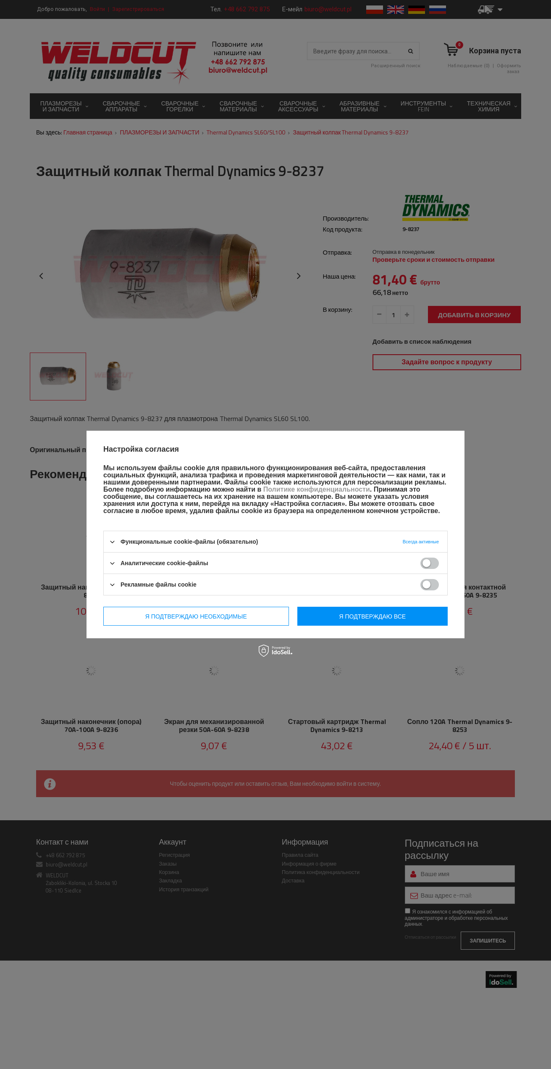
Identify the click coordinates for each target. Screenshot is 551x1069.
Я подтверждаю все (372, 616)
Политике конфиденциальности (316, 489)
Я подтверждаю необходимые (196, 616)
